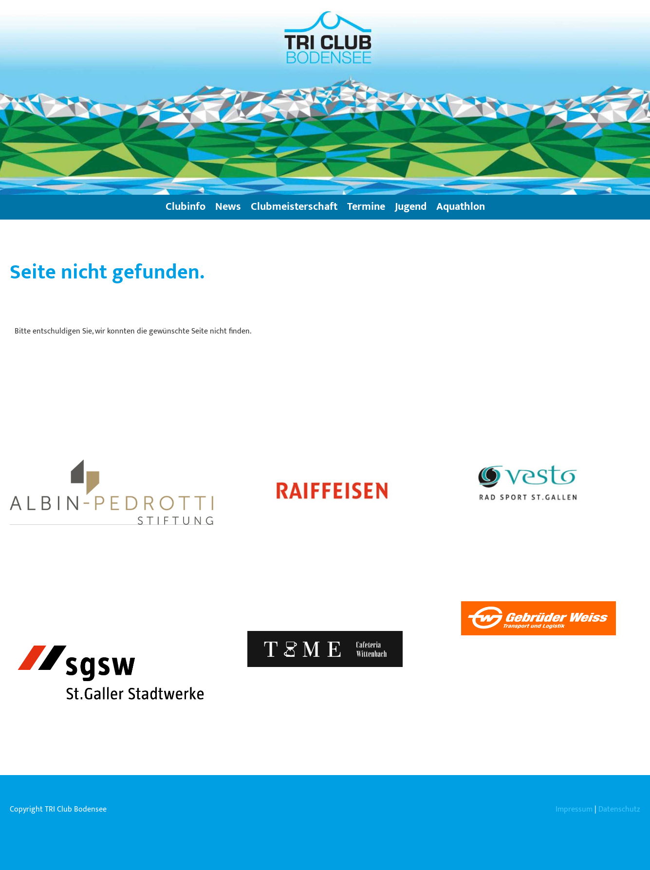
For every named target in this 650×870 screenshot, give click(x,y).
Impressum (574, 809)
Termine (366, 207)
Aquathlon (460, 207)
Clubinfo (185, 207)
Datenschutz (619, 809)
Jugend (411, 207)
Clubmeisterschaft (294, 207)
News (228, 207)
